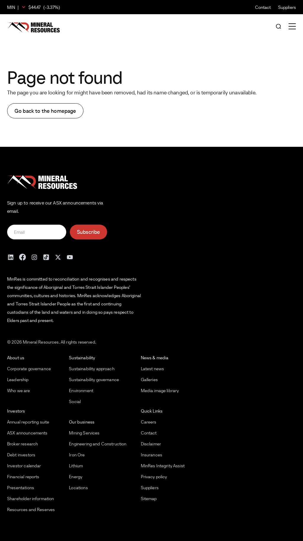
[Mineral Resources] (33, 27)
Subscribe (88, 231)
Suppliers (287, 7)
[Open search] (278, 26)
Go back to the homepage (45, 110)
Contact (263, 7)
